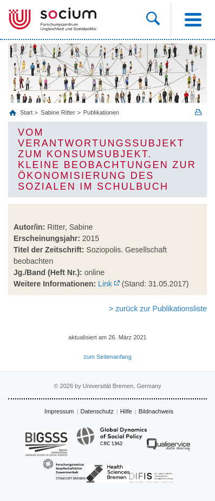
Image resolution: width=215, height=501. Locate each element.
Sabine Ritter (58, 112)
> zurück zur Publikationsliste (158, 308)
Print (198, 112)
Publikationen (101, 112)
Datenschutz (97, 411)
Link (105, 283)
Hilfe (126, 411)
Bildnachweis (156, 411)
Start (27, 112)
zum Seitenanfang (107, 356)
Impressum (59, 411)
